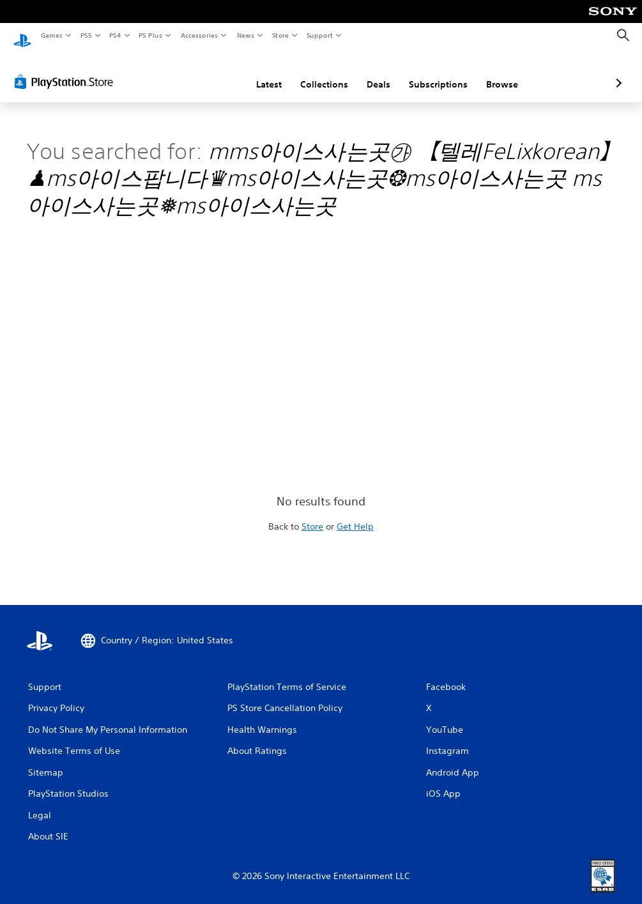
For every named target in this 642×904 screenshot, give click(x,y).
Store (280, 35)
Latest (201, 72)
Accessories (198, 35)
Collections (256, 72)
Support (319, 35)
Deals (311, 72)
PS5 (86, 35)
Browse (434, 72)
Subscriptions (370, 72)
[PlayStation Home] (22, 36)
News (245, 35)
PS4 (115, 35)
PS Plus (151, 35)
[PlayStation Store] (66, 69)
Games (51, 35)
